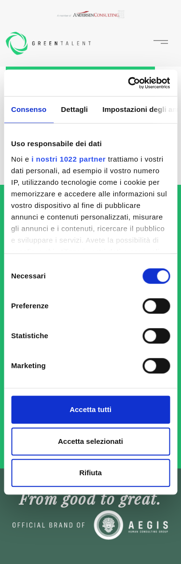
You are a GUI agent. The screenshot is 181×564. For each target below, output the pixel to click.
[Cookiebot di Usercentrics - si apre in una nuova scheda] (129, 83)
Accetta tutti (90, 409)
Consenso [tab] (28, 109)
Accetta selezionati (90, 441)
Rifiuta (90, 472)
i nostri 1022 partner (68, 159)
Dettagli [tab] (74, 109)
